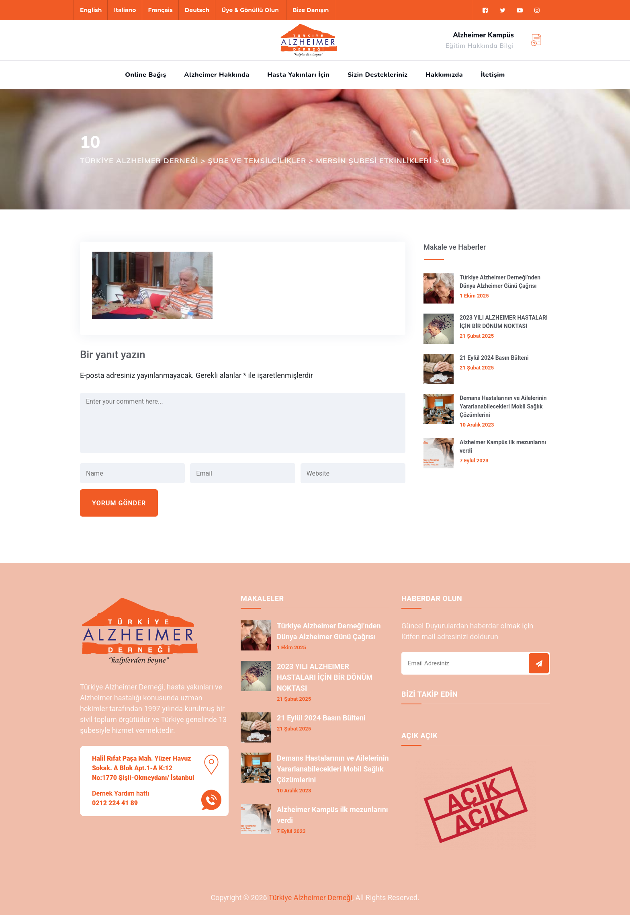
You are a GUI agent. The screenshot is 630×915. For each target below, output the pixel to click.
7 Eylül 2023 (474, 461)
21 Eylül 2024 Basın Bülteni (494, 358)
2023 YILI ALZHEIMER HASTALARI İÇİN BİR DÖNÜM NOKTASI (504, 321)
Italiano (125, 10)
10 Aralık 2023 (477, 425)
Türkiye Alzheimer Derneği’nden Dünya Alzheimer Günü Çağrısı (500, 281)
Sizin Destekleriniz (377, 74)
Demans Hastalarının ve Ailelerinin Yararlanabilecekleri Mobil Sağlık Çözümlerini (503, 406)
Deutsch (197, 10)
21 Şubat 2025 (477, 336)
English (91, 10)
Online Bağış (145, 74)
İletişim (493, 74)
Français (160, 10)
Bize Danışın (310, 10)
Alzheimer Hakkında (216, 74)
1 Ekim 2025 (474, 296)
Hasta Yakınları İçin (298, 74)
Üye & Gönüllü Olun (250, 10)
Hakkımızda (444, 74)
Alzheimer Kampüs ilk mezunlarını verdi (503, 446)
